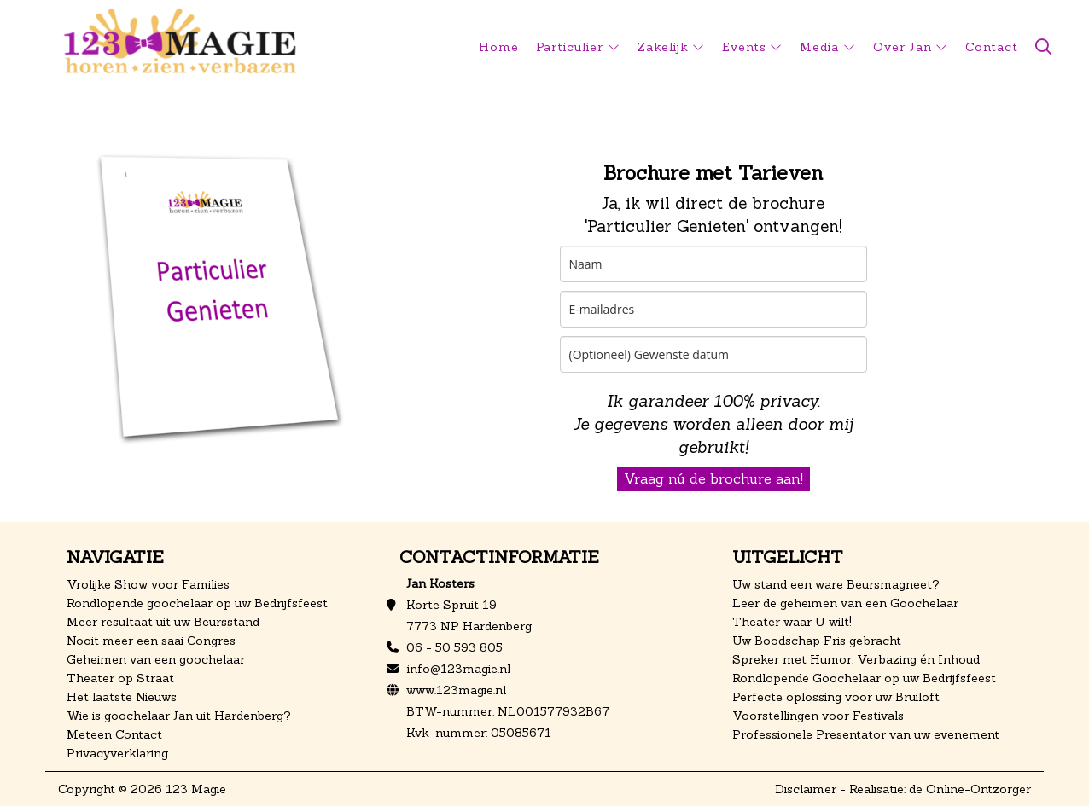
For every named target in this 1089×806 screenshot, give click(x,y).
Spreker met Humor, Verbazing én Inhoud (856, 659)
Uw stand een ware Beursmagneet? (836, 584)
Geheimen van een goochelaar (156, 659)
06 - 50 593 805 (454, 647)
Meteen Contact (114, 734)
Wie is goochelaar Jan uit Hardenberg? (179, 715)
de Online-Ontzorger (970, 789)
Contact (991, 47)
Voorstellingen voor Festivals (818, 715)
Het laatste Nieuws (122, 697)
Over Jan (902, 47)
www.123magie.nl (456, 690)
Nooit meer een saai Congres (151, 640)
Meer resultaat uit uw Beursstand (163, 621)
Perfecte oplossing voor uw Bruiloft (836, 697)
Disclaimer (805, 789)
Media (819, 47)
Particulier (570, 47)
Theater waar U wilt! (792, 621)
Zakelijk (663, 47)
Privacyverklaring (117, 753)
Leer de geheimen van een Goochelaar (845, 603)
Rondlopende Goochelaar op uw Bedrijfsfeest (864, 678)
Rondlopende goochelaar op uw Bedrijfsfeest (197, 603)
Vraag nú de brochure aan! (713, 478)
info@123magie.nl (458, 668)
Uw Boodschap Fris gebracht (816, 640)
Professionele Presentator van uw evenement (865, 734)
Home (499, 47)
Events (744, 47)
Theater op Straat (120, 678)
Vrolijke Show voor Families (148, 584)
